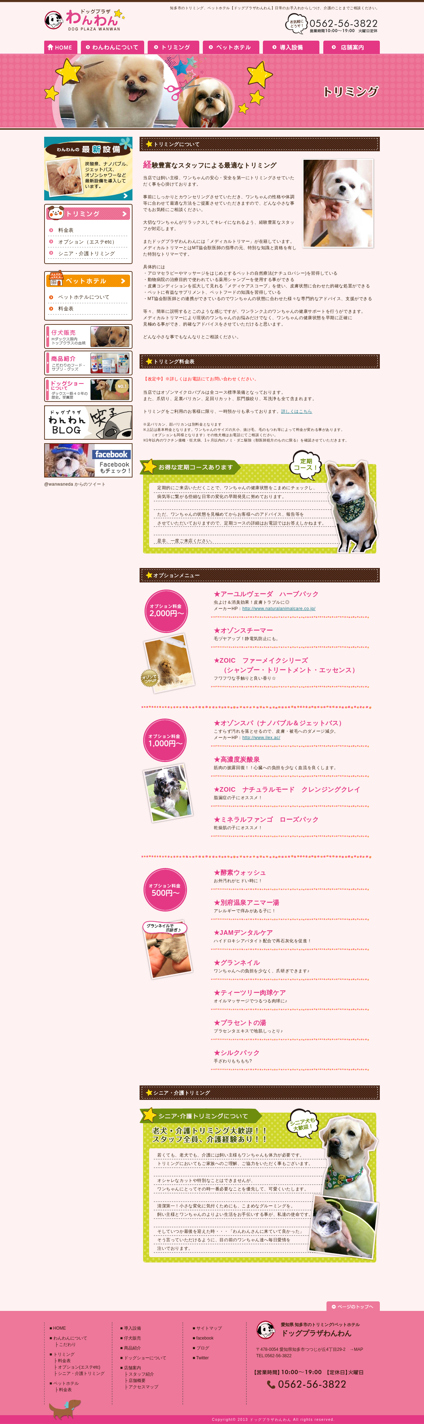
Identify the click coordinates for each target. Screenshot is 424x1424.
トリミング (171, 47)
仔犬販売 (132, 1338)
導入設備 (289, 47)
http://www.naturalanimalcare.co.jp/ (279, 608)
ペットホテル (229, 47)
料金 (62, 1360)
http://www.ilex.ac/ (261, 737)
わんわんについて (110, 47)
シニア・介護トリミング (86, 253)
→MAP (356, 1349)
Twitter (201, 1357)
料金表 (66, 230)
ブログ (202, 1348)
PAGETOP (353, 1306)
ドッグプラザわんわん (86, 20)
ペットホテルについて (84, 297)
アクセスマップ (143, 1386)
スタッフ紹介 (141, 1374)
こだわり (67, 1344)
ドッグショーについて (144, 1357)
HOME (60, 47)
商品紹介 (132, 1348)
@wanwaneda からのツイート (75, 484)
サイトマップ (208, 1328)
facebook (204, 1338)
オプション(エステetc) (79, 1367)
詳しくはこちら (296, 411)
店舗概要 (137, 1380)
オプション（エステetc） (87, 242)
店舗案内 (349, 47)
